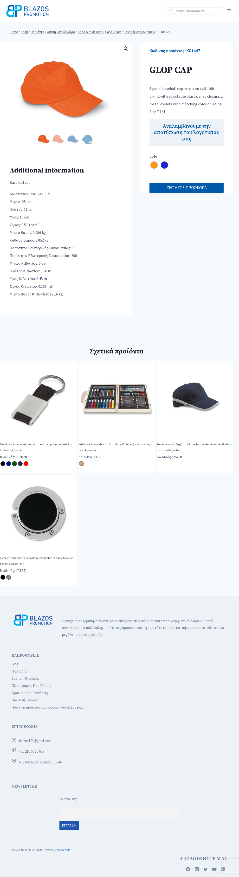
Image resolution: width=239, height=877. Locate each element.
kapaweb (64, 849)
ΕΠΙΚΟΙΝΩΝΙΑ (25, 727)
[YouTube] (214, 869)
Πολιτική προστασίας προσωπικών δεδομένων (48, 707)
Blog (15, 664)
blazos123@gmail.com (35, 740)
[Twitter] (205, 869)
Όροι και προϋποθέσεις (30, 693)
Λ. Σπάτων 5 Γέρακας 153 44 (40, 762)
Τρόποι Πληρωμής (25, 678)
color (154, 156)
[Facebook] (188, 869)
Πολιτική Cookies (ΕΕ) (28, 700)
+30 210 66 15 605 (31, 751)
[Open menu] (228, 10)
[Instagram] (197, 869)
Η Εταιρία (19, 671)
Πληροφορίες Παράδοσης (31, 685)
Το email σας (68, 799)
